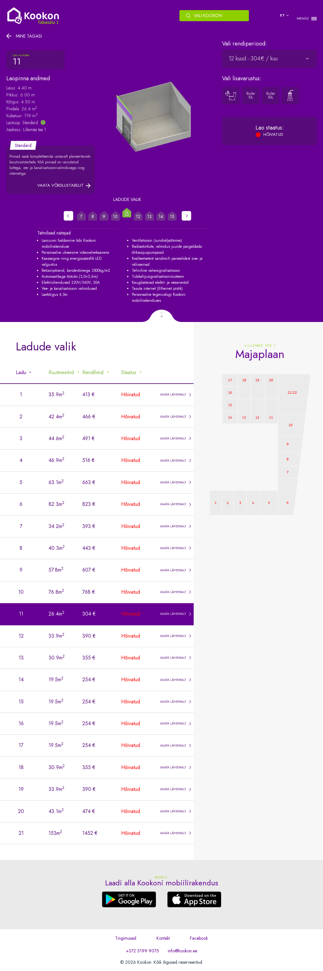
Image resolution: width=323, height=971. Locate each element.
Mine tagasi (29, 36)
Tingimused (125, 938)
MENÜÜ (303, 18)
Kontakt (163, 938)
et (282, 15)
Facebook (199, 938)
